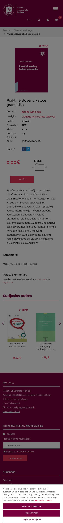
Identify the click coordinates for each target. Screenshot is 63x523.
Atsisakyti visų (31, 513)
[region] (31, 503)
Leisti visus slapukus (31, 506)
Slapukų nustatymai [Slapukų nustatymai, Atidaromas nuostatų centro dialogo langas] (31, 519)
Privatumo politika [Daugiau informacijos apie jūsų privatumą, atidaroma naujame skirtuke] (43, 500)
